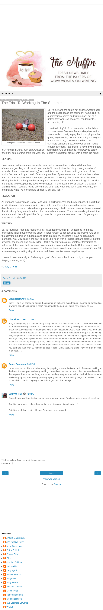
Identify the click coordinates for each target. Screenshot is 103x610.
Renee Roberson (17, 364)
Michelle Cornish (14, 586)
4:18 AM (31, 299)
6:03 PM (31, 364)
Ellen (8, 558)
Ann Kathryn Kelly (14, 542)
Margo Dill (11, 578)
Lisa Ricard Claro (17, 319)
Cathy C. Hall (10, 266)
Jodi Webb (11, 566)
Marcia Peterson (14, 574)
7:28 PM (30, 394)
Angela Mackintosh (15, 538)
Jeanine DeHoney (14, 562)
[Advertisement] (51, 25)
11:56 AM (31, 319)
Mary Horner (12, 582)
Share (6, 283)
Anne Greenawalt (14, 546)
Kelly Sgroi (11, 570)
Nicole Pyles (12, 591)
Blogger (57, 484)
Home (51, 473)
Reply (11, 310)
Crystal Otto (12, 554)
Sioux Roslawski (17, 299)
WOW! (9, 607)
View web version (51, 479)
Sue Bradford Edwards (17, 603)
